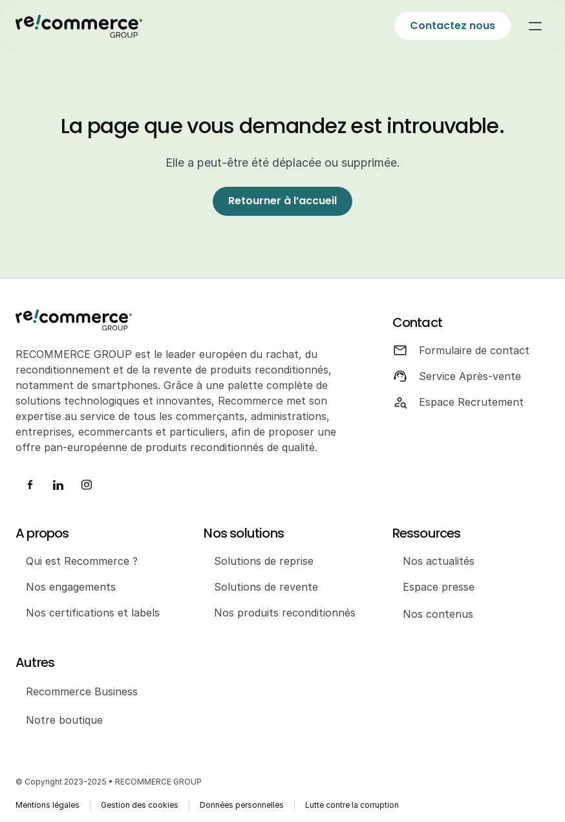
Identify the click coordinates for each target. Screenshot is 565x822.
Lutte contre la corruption (352, 805)
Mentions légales (48, 805)
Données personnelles (242, 805)
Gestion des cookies (139, 805)
